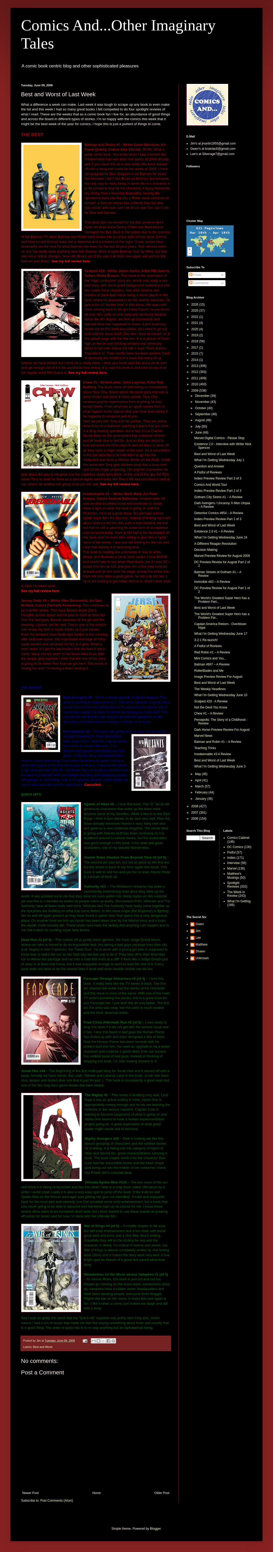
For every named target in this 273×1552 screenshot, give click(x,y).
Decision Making (205, 550)
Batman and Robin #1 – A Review (217, 742)
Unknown (202, 958)
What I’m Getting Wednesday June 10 (220, 695)
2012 (195, 372)
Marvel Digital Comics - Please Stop (219, 438)
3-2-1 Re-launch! (206, 640)
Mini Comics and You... (210, 658)
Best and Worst (42, 1346)
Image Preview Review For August (218, 677)
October (201, 408)
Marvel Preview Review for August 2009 (222, 556)
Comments (198, 283)
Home (96, 1493)
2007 (195, 812)
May (198, 774)
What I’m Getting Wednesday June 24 (220, 537)
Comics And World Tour (210, 485)
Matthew (201, 944)
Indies (231, 858)
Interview (233, 863)
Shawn (200, 951)
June (199, 432)
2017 (195, 347)
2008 (195, 806)
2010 (195, 384)
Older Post (161, 1493)
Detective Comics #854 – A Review (218, 513)
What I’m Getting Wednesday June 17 (220, 634)
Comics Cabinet (238, 838)
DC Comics (235, 847)
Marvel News (203, 736)
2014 (195, 360)
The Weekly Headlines (210, 689)
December (203, 396)
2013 (195, 366)
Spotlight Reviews (233, 884)
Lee (198, 938)
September (203, 414)
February (201, 792)
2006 (195, 818)
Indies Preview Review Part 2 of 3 (217, 491)
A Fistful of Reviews (208, 472)
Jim (198, 931)
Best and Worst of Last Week (214, 454)
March (200, 786)
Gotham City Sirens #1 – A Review (218, 497)
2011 (195, 378)
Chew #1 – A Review (208, 713)
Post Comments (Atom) (56, 1500)
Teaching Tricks (205, 748)
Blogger (155, 1528)
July (198, 426)
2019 (195, 335)
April (198, 780)
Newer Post (30, 1493)
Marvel (232, 868)
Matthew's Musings (234, 875)
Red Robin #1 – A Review (212, 652)
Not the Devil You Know (210, 707)
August (200, 420)
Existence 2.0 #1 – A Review (214, 531)
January (201, 799)
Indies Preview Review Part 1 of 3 (217, 519)
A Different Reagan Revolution (215, 544)
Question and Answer (209, 466)
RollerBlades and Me (208, 671)
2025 (195, 310)
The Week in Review (236, 894)
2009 (195, 390)
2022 (195, 317)
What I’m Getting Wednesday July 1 (219, 460)
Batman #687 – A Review (211, 664)
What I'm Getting (239, 901)
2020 (195, 329)
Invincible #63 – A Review (212, 582)
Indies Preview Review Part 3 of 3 (217, 478)
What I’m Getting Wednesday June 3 (219, 766)
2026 (195, 304)
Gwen (200, 924)
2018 (195, 341)
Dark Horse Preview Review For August (222, 730)
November (203, 402)
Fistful (231, 852)
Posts (195, 275)
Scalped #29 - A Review (211, 701)
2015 (195, 353)
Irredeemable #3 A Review (212, 754)
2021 (195, 323)
